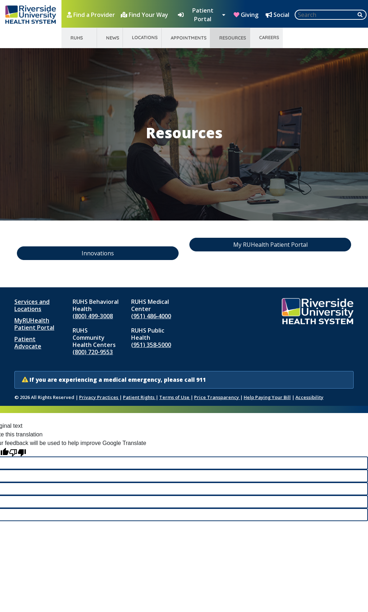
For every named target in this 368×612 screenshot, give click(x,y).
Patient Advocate (27, 342)
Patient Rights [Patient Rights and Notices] (139, 397)
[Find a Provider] (91, 14)
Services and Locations (32, 305)
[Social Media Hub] (278, 14)
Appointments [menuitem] (189, 38)
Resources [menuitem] (232, 38)
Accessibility (309, 397)
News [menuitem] (112, 38)
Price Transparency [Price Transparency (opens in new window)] (217, 397)
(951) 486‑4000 (151, 316)
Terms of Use (174, 397)
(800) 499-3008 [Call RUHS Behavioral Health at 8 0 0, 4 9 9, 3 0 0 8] (93, 316)
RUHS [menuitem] (76, 38)
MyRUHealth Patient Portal (34, 324)
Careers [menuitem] (269, 37)
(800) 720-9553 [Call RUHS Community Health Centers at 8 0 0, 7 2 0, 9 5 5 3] (93, 352)
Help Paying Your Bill (267, 397)
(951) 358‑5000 (151, 345)
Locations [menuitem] (145, 37)
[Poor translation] (17, 452)
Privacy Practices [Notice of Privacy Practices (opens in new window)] (99, 397)
